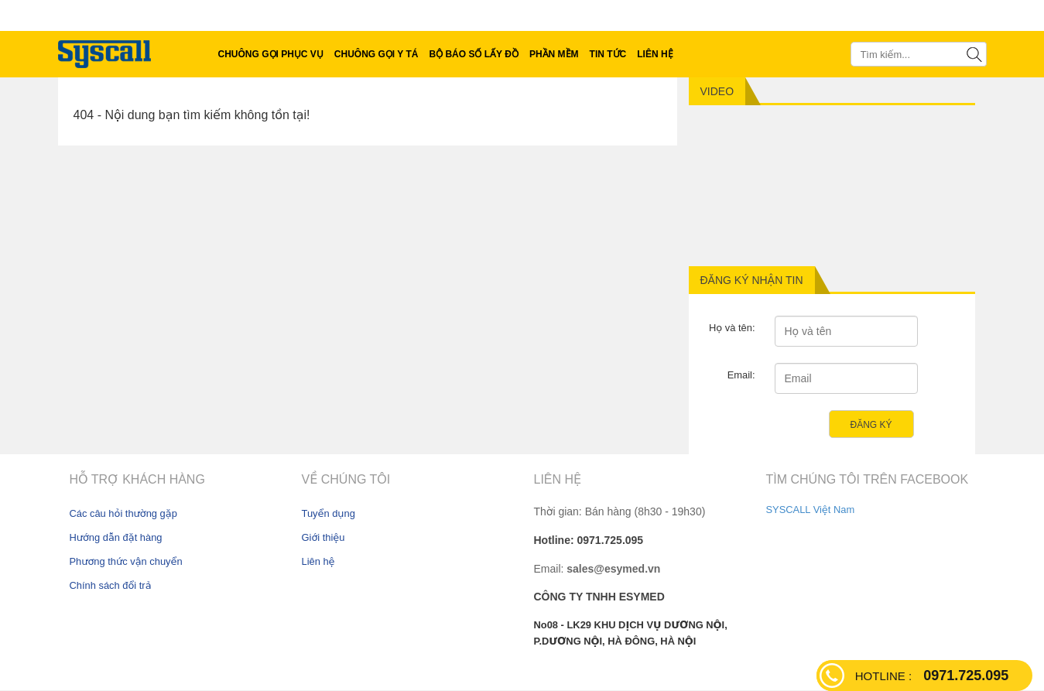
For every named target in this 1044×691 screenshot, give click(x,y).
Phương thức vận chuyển (126, 561)
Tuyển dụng (328, 513)
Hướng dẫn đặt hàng (116, 537)
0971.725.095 (931, 675)
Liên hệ (318, 561)
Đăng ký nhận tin (751, 280)
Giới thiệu (323, 537)
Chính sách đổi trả (111, 585)
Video (717, 91)
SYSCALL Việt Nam (810, 509)
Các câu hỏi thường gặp (123, 513)
